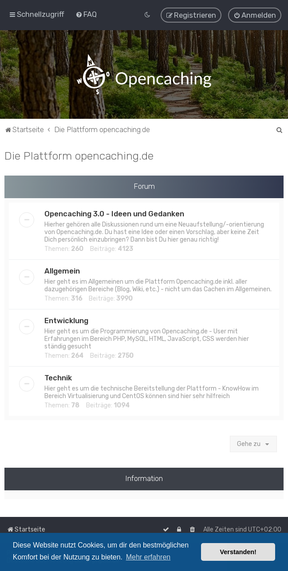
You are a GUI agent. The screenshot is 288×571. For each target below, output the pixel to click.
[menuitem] (86, 14)
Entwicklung (66, 320)
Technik (58, 377)
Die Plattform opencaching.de (79, 155)
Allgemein (62, 270)
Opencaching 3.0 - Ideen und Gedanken (114, 213)
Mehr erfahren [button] (148, 557)
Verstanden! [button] (238, 551)
